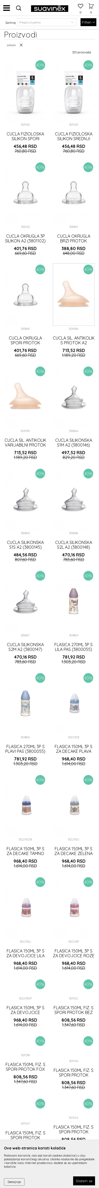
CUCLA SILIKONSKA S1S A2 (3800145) (25, 545)
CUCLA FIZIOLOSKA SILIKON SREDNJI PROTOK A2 (73, 139)
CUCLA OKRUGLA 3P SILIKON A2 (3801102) (25, 238)
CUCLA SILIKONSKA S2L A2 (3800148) (73, 545)
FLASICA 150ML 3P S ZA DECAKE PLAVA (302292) (73, 751)
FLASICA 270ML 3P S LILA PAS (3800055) (73, 647)
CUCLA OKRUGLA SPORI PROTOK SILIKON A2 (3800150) (25, 343)
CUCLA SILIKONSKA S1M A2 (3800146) (73, 442)
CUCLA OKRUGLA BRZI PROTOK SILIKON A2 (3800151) (73, 241)
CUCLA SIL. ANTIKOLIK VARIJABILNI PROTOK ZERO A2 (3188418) (25, 445)
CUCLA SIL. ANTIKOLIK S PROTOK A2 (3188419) (74, 343)
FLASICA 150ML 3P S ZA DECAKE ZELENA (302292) (73, 853)
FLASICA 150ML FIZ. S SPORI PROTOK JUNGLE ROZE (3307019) (73, 1077)
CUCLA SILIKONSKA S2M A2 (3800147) (25, 647)
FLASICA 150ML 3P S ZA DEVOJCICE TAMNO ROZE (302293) (25, 1014)
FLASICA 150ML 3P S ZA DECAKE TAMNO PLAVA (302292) (25, 853)
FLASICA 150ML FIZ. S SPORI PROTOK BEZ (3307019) (73, 1012)
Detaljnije (14, 1182)
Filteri (88, 22)
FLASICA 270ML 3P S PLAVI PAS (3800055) (25, 749)
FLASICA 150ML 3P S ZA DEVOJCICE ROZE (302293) (74, 955)
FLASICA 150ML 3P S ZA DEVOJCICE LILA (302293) (25, 955)
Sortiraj (10, 23)
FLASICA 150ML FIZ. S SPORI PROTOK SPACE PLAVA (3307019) (73, 1134)
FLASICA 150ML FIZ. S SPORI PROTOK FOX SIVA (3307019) (25, 1069)
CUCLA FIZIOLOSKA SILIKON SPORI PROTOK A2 (25, 139)
